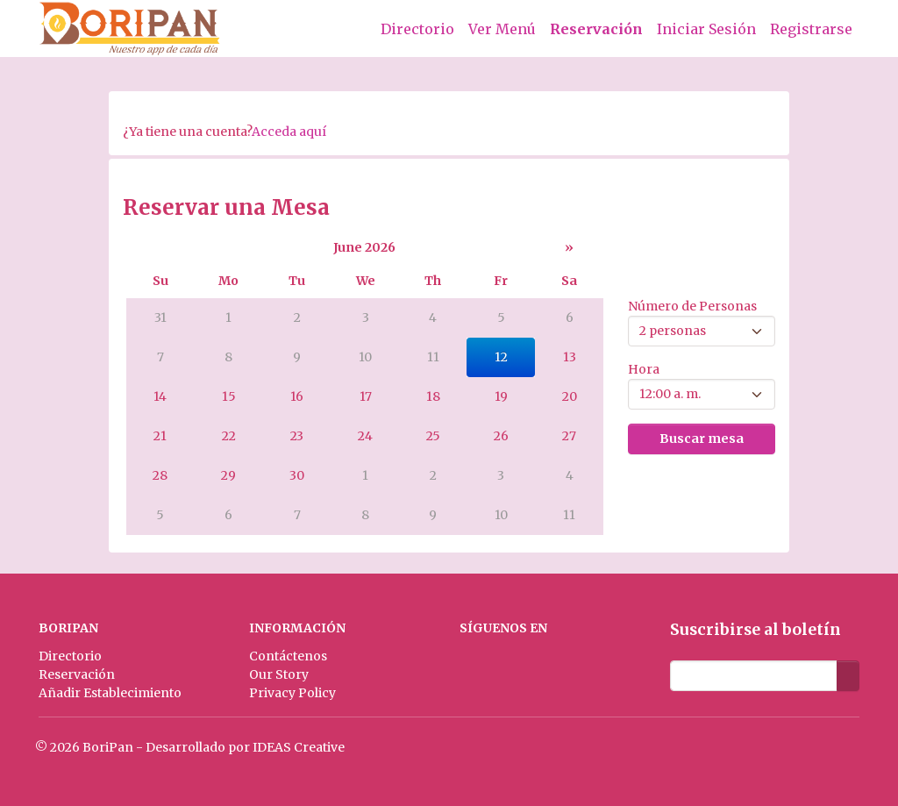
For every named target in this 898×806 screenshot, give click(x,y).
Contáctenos (288, 656)
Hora (643, 369)
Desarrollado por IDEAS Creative (245, 747)
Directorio (417, 29)
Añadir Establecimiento (110, 693)
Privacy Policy (292, 693)
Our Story (279, 674)
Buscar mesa (701, 438)
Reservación (596, 29)
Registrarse (811, 29)
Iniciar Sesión (706, 29)
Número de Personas (692, 306)
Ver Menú (502, 29)
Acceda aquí (289, 131)
